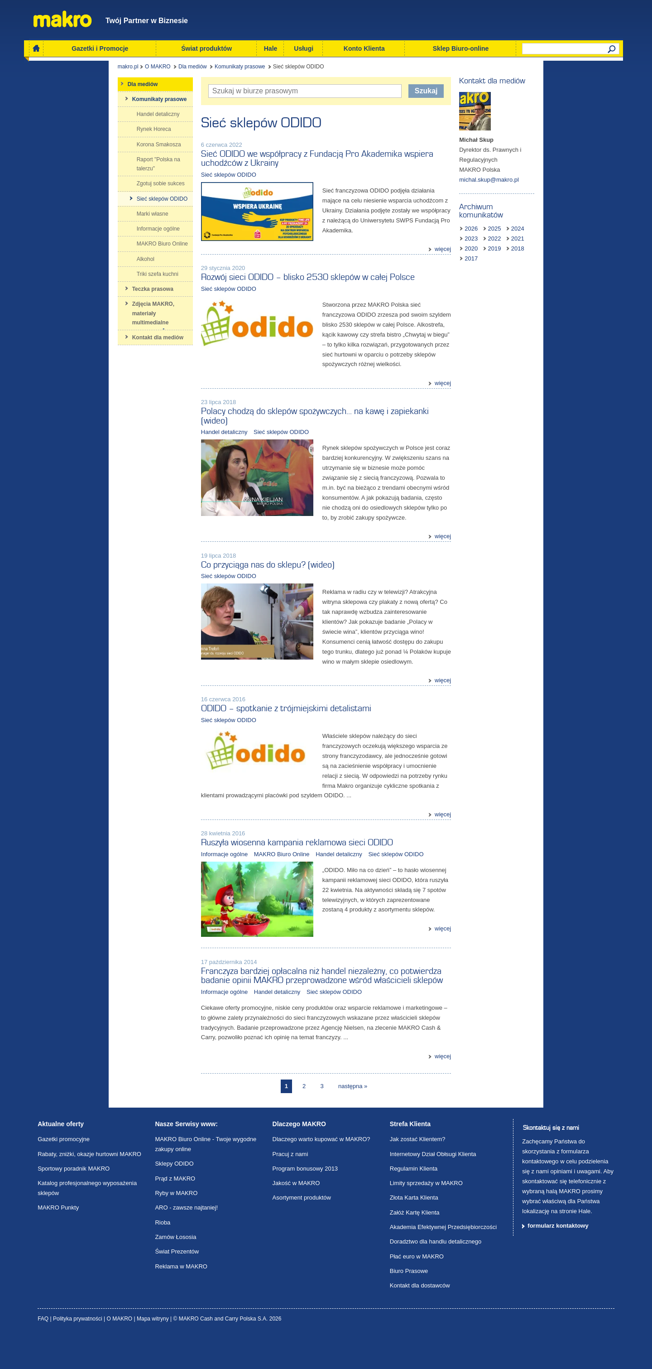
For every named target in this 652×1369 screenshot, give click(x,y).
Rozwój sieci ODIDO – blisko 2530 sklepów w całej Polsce (260, 291)
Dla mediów (113, 70)
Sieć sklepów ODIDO (180, 168)
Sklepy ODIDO (174, 1198)
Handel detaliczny (176, 428)
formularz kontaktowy (557, 1260)
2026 (519, 213)
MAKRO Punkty (58, 1242)
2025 (542, 213)
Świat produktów (206, 48)
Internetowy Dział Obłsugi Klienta (433, 1188)
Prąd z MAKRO (175, 1213)
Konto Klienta (364, 48)
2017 (542, 233)
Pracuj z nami (290, 1188)
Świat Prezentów (177, 1286)
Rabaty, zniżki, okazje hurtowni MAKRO (89, 1188)
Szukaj (467, 93)
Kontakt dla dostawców (420, 1320)
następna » (352, 1120)
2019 (588, 223)
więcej (491, 232)
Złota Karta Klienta (414, 1232)
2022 (519, 223)
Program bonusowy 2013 (305, 1203)
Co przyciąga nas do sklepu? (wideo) (220, 576)
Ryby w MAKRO (176, 1227)
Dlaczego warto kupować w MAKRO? (321, 1174)
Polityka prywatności (78, 1353)
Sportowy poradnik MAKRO (74, 1203)
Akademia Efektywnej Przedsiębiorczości (443, 1261)
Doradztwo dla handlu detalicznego (435, 1276)
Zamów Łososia (175, 1271)
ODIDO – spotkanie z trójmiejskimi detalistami (238, 734)
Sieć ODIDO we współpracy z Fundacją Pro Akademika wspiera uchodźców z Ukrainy (309, 157)
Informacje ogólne (176, 870)
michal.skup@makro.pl (537, 172)
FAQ (44, 1353)
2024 (565, 213)
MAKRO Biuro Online (234, 870)
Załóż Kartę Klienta (415, 1247)
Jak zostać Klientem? (418, 1174)
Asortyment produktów (302, 1232)
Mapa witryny (153, 1353)
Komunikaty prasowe (160, 70)
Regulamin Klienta (414, 1203)
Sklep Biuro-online (461, 48)
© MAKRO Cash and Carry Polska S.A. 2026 (227, 1353)
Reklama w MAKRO (181, 1300)
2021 (542, 223)
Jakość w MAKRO (296, 1218)
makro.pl (48, 70)
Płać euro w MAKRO (417, 1291)
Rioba (162, 1257)
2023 (588, 213)
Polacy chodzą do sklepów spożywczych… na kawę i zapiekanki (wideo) (281, 418)
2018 (519, 233)
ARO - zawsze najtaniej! (186, 1242)
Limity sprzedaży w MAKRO (426, 1218)
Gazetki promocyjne (64, 1174)
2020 (565, 223)
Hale (271, 48)
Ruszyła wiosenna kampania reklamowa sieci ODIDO (249, 858)
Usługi (303, 48)
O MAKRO (78, 70)
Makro (63, 18)
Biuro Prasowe (409, 1305)
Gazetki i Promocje (100, 48)
